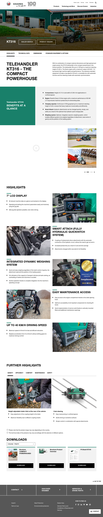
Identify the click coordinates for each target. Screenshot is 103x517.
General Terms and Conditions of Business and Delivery (65, 508)
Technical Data (24, 53)
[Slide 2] (91, 172)
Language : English (13, 444)
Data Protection (38, 503)
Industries (93, 6)
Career (86, 2)
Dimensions (37, 53)
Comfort (29, 373)
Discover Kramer (82, 6)
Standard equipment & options (57, 53)
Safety (49, 373)
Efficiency (19, 373)
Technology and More (68, 6)
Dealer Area (60, 503)
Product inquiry (46, 42)
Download (21, 465)
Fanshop (82, 2)
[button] (85, 172)
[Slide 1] (88, 172)
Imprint (13, 503)
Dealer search (27, 42)
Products (56, 6)
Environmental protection (41, 506)
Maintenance (40, 373)
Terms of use (15, 506)
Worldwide (91, 2)
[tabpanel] (29, 400)
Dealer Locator (76, 2)
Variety (10, 373)
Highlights (11, 53)
